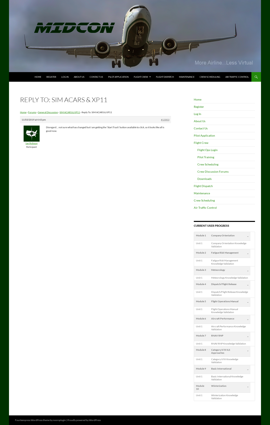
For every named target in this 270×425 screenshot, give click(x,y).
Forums (32, 112)
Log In (65, 77)
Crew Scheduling (210, 77)
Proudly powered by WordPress (84, 420)
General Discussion (48, 112)
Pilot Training (205, 157)
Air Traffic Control (237, 77)
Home (38, 77)
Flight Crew (141, 77)
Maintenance (186, 77)
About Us (79, 77)
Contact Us (96, 77)
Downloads (204, 178)
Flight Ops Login (207, 150)
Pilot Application (118, 77)
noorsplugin (59, 420)
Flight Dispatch (165, 77)
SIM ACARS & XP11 (70, 112)
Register (51, 77)
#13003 (165, 119)
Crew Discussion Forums (213, 171)
